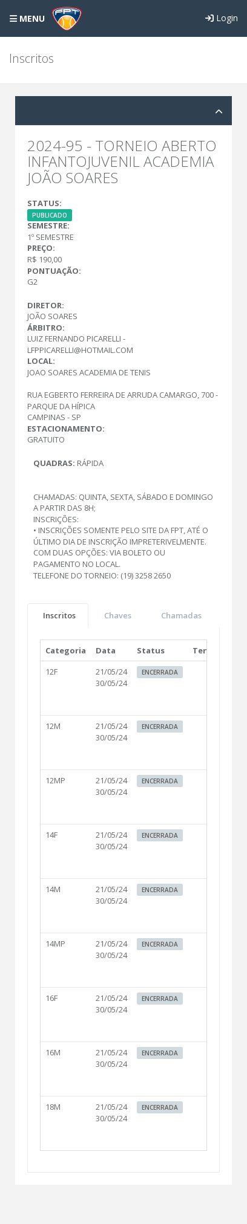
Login (221, 18)
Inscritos (59, 615)
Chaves (117, 615)
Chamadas (181, 615)
